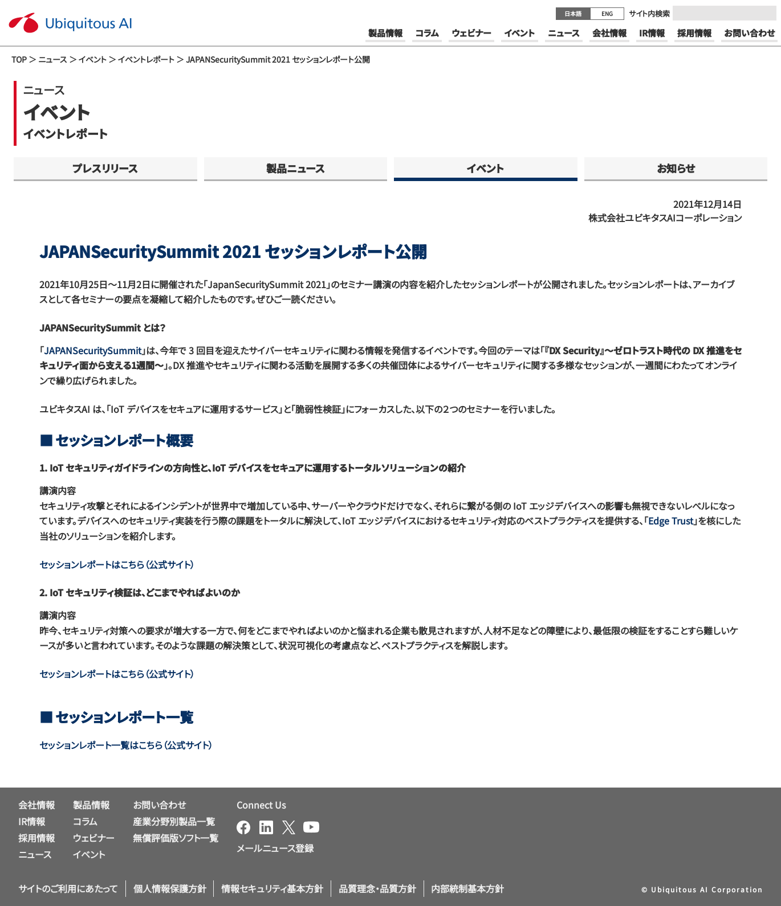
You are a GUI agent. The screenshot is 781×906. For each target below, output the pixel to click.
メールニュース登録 (275, 848)
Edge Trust (670, 520)
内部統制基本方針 (467, 888)
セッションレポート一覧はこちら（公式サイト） (126, 745)
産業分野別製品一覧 (174, 821)
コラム (85, 821)
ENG (607, 13)
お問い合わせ (159, 804)
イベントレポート (146, 59)
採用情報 (36, 837)
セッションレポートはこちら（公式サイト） (117, 564)
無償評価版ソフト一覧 (175, 837)
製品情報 (91, 804)
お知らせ (676, 168)
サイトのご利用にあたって (68, 888)
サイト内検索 (649, 13)
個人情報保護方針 (169, 888)
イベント (93, 59)
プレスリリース (105, 168)
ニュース (52, 59)
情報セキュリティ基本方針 (272, 888)
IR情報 (31, 821)
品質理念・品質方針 (377, 888)
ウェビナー (94, 837)
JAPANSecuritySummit (92, 350)
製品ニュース (295, 168)
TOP (19, 59)
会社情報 (36, 804)
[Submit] (764, 13)
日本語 (572, 13)
